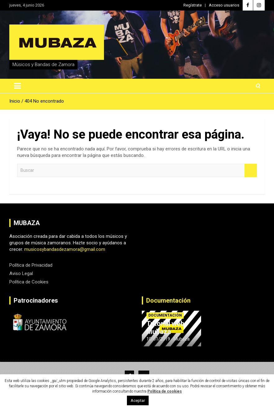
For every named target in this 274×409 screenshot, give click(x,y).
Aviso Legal (21, 273)
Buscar (251, 170)
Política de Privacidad (30, 265)
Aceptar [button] (138, 400)
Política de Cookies (28, 282)
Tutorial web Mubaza (165, 328)
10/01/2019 (158, 338)
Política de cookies (164, 391)
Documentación (168, 300)
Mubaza (181, 338)
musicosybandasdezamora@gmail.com (64, 249)
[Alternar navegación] (17, 86)
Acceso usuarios (224, 5)
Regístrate (192, 5)
